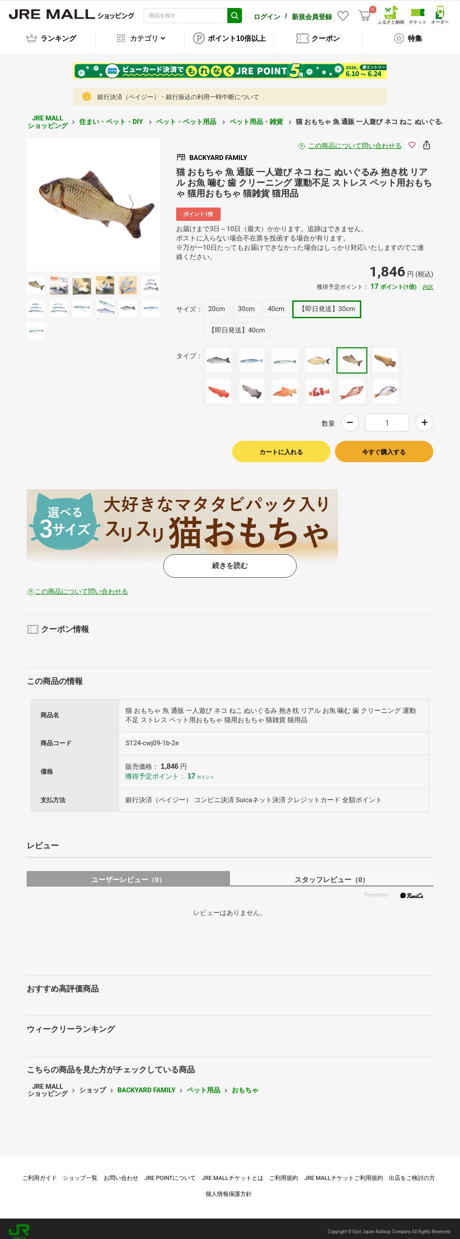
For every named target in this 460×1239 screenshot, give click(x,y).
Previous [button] (61, 198)
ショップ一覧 (80, 1171)
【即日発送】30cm (327, 303)
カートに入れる (281, 445)
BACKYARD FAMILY (146, 1084)
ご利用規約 (283, 1171)
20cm (216, 303)
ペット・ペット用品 (187, 116)
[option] (93, 198)
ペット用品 (203, 1084)
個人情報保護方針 (229, 1187)
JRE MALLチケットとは (232, 1171)
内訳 (428, 281)
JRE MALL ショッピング (48, 116)
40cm (276, 303)
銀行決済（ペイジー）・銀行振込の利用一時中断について (178, 90)
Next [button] (126, 198)
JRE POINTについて (170, 1171)
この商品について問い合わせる (355, 140)
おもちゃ (245, 1084)
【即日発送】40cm (236, 324)
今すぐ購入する (384, 445)
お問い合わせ (121, 1171)
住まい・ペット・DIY (112, 116)
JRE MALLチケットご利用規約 (343, 1171)
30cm (246, 303)
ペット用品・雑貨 (257, 116)
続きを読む (230, 559)
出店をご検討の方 (412, 1171)
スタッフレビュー (332, 873)
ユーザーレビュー (128, 873)
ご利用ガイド (39, 1171)
